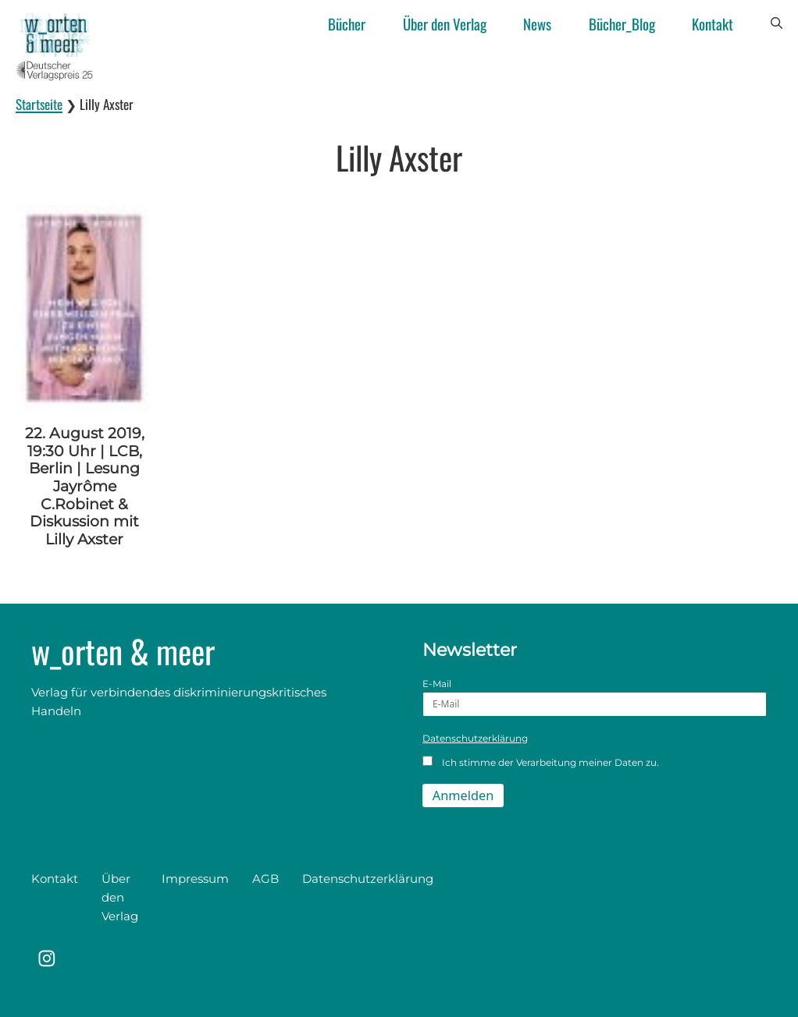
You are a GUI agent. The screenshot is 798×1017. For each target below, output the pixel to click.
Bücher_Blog (622, 23)
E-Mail (594, 697)
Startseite (39, 104)
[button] (776, 23)
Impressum (195, 878)
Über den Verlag (444, 23)
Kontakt (712, 23)
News (537, 23)
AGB (265, 878)
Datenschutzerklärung (475, 738)
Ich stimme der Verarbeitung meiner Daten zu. (540, 762)
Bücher (346, 23)
